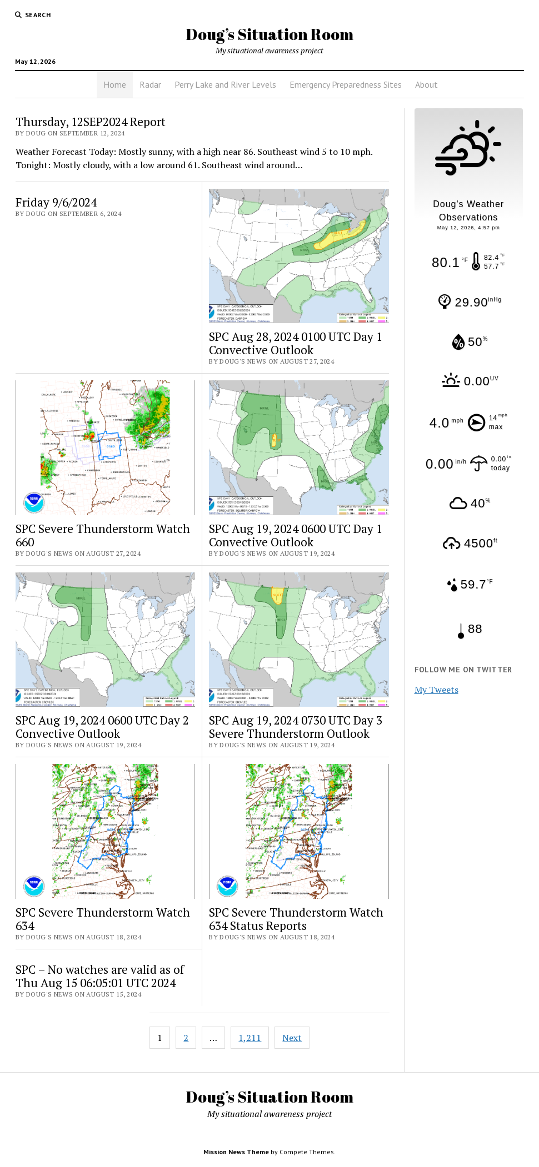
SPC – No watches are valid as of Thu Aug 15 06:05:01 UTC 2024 (100, 976)
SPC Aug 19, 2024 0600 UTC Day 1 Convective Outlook (295, 535)
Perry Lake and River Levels (225, 84)
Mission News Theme (236, 1152)
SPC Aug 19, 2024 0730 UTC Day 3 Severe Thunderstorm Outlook (295, 726)
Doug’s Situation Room (269, 33)
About (426, 84)
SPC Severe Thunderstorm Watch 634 (103, 918)
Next (292, 1038)
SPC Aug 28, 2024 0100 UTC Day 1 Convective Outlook (295, 343)
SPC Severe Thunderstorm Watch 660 (103, 535)
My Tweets (436, 689)
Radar (150, 84)
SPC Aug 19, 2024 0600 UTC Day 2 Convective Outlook (102, 726)
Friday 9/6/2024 (56, 202)
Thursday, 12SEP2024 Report (91, 121)
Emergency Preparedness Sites (346, 84)
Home (114, 84)
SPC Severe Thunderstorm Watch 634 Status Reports (296, 918)
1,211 (249, 1038)
